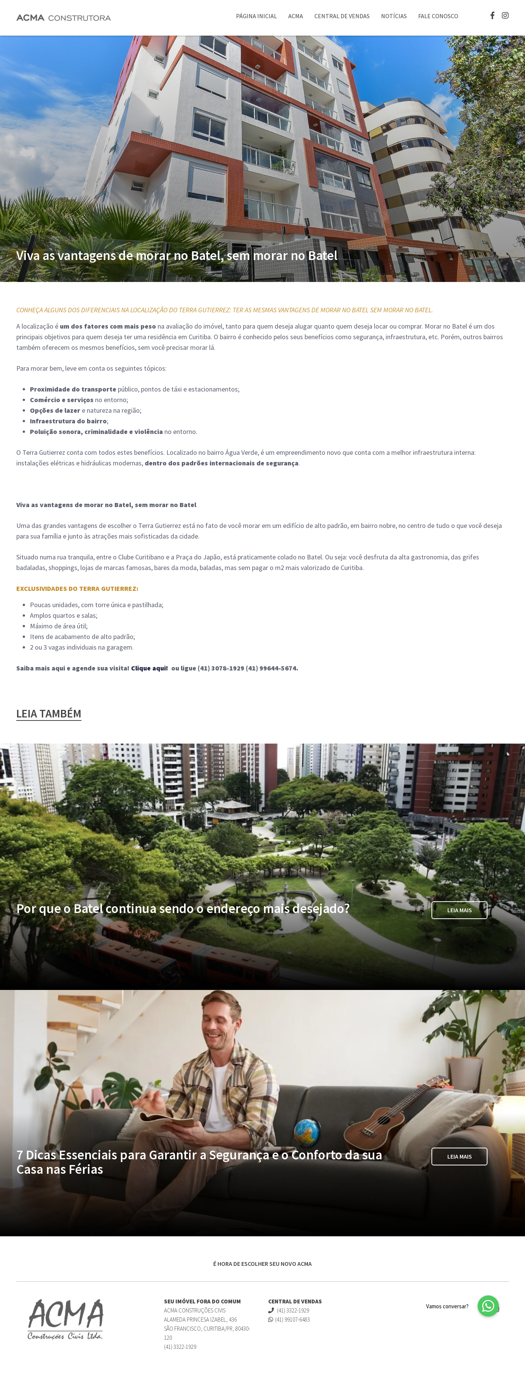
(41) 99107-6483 (289, 1319)
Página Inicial (256, 16)
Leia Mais (459, 910)
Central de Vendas (342, 16)
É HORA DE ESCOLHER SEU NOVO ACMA (262, 1263)
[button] (488, 1306)
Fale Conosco (438, 16)
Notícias (394, 16)
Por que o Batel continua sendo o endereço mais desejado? (183, 908)
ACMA (295, 16)
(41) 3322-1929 (288, 1310)
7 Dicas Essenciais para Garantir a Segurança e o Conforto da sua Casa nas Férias (199, 1162)
